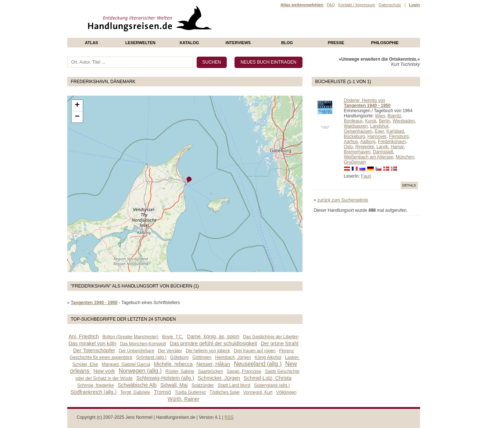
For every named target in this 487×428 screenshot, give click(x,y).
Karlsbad (395, 131)
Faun (366, 176)
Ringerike (364, 146)
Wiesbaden (404, 121)
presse (336, 42)
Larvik (382, 146)
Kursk (371, 121)
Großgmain (355, 162)
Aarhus (351, 141)
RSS (229, 417)
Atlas (91, 42)
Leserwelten (140, 42)
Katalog (189, 42)
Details (409, 185)
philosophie (384, 42)
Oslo (348, 146)
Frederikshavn (392, 141)
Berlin (384, 121)
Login (414, 5)
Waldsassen (356, 126)
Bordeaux (353, 121)
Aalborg (367, 141)
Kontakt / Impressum (356, 5)
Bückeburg (354, 136)
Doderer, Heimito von (365, 100)
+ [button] (77, 105)
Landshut (379, 126)
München (405, 157)
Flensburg (398, 136)
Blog (287, 42)
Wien (380, 115)
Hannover (377, 136)
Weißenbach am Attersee (369, 157)
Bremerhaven (357, 151)
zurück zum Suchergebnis (343, 200)
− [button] (77, 116)
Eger (379, 131)
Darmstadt (383, 151)
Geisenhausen (358, 131)
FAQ (331, 5)
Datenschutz (390, 5)
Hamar (397, 146)
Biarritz (394, 115)
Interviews (238, 42)
